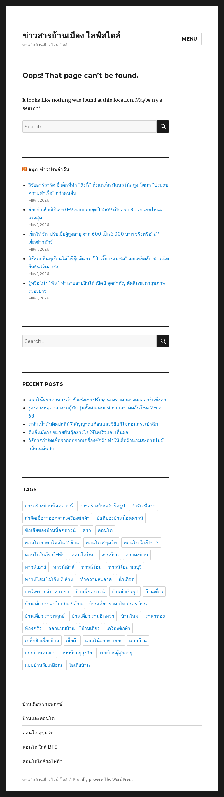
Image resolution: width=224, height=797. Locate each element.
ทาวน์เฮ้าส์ (64, 567)
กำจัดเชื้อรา (143, 506)
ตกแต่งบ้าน (136, 555)
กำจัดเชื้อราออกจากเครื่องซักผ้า (57, 518)
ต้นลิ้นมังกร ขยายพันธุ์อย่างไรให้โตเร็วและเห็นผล (78, 432)
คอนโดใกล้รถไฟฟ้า (45, 555)
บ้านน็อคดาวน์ (90, 591)
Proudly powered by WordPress (103, 779)
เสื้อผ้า (72, 640)
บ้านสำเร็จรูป (125, 591)
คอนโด (105, 530)
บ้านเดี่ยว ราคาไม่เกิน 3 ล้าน (118, 604)
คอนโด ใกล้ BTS (141, 542)
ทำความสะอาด (96, 579)
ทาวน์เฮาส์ (35, 567)
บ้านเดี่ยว (154, 591)
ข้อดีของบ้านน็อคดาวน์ (119, 518)
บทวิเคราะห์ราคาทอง (47, 591)
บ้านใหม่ (130, 616)
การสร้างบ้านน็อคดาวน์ (49, 506)
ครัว (87, 530)
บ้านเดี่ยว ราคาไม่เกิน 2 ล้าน (54, 604)
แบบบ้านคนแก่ (40, 653)
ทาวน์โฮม (91, 567)
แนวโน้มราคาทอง (104, 640)
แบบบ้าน (138, 640)
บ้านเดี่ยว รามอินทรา (93, 616)
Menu (189, 39)
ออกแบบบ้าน (61, 628)
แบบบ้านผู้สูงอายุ (115, 653)
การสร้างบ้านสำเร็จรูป (102, 506)
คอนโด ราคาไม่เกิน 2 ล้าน (52, 542)
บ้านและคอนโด (38, 718)
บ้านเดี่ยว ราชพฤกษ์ (45, 616)
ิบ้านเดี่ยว (90, 628)
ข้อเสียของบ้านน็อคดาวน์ (50, 530)
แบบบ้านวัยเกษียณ (43, 665)
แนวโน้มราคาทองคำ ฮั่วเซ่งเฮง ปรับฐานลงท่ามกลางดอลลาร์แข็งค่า (97, 399)
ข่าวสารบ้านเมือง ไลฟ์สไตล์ (71, 36)
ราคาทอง (155, 616)
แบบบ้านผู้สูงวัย (76, 653)
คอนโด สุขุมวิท (101, 542)
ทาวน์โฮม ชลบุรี (125, 567)
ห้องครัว (33, 628)
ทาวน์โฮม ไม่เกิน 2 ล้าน (49, 579)
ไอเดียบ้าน (79, 665)
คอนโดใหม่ (83, 555)
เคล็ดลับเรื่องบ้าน (42, 640)
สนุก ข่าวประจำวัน (48, 169)
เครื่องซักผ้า (118, 628)
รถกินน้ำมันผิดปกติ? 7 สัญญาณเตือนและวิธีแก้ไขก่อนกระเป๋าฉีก (93, 424)
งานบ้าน (110, 555)
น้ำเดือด (126, 579)
